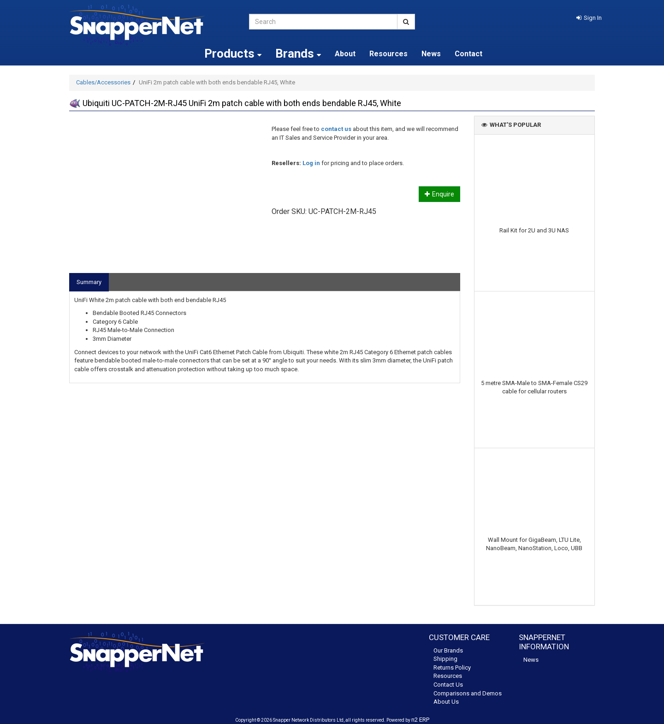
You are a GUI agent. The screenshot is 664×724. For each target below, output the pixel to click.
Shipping (445, 658)
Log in (311, 163)
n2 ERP (420, 719)
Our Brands (448, 650)
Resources (388, 53)
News (431, 53)
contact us (336, 128)
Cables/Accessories (103, 82)
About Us (446, 701)
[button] (589, 17)
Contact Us (448, 684)
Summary (89, 282)
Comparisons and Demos (467, 693)
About (345, 53)
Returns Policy (452, 667)
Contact (468, 53)
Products (232, 53)
